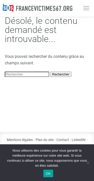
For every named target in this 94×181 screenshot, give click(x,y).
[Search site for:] (27, 74)
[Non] (87, 162)
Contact (62, 140)
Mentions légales (20, 140)
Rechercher (60, 74)
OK (48, 173)
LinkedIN (78, 140)
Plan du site (45, 140)
